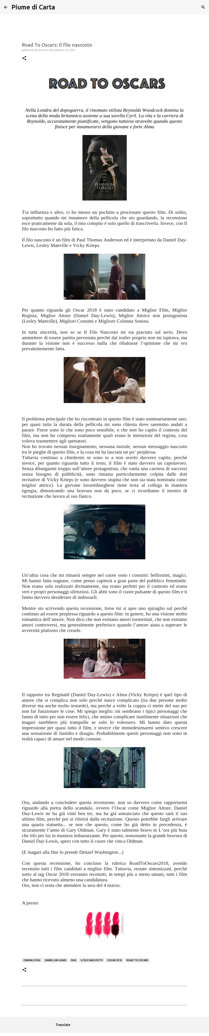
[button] (24, 58)
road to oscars (137, 960)
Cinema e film (31, 960)
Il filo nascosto (92, 960)
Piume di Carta (33, 7)
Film (73, 960)
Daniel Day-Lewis (55, 960)
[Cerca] (60, 7)
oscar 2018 (114, 960)
